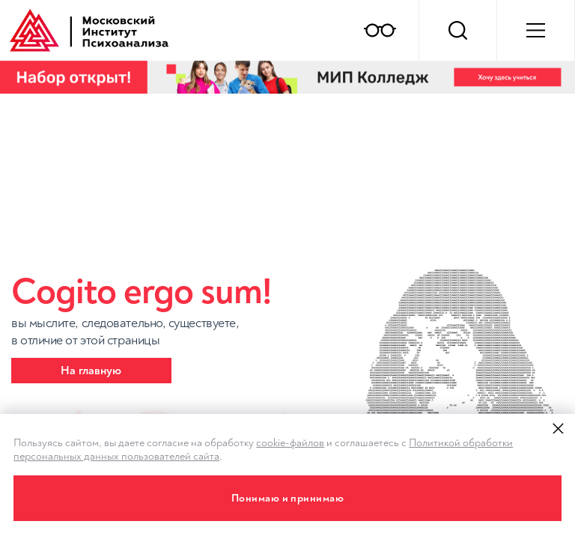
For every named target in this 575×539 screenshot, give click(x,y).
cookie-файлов (290, 443)
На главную (91, 370)
